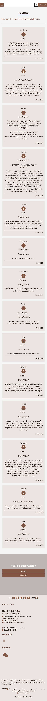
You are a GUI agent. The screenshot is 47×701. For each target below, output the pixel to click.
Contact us (8, 604)
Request (23, 571)
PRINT (35, 597)
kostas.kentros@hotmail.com (14, 623)
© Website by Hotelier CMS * (23, 697)
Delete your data (23, 693)
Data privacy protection (27, 691)
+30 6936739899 (12, 621)
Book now (42, 5)
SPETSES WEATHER (23, 668)
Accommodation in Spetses (11, 613)
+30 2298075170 (12, 619)
